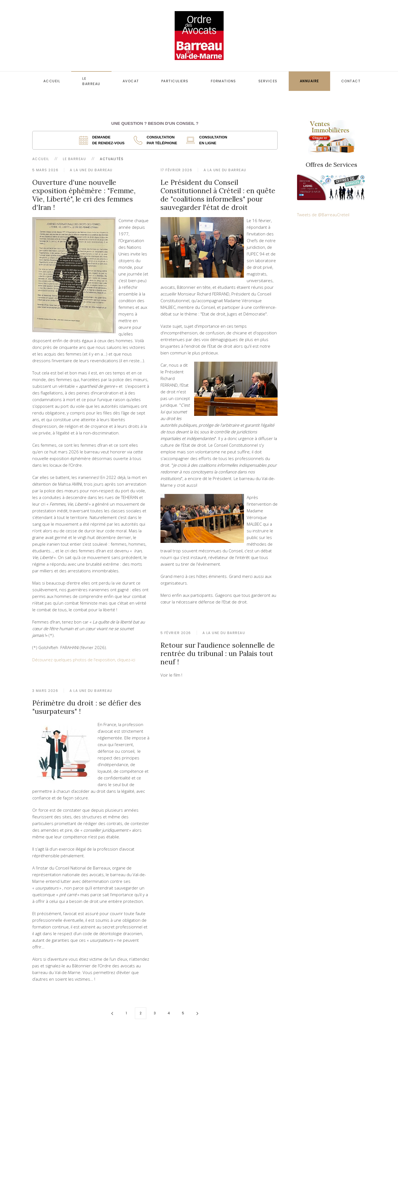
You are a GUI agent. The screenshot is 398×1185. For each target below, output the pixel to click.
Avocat (131, 81)
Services (268, 81)
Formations (223, 81)
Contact (351, 81)
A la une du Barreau (91, 170)
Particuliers (175, 81)
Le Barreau (91, 81)
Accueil (51, 81)
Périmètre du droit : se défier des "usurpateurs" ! (86, 707)
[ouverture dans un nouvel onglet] (103, 140)
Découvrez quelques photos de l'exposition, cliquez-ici (83, 659)
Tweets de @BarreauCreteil (323, 214)
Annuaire (309, 81)
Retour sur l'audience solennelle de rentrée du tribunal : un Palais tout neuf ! (217, 653)
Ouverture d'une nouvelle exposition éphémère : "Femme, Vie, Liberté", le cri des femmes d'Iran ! (83, 195)
